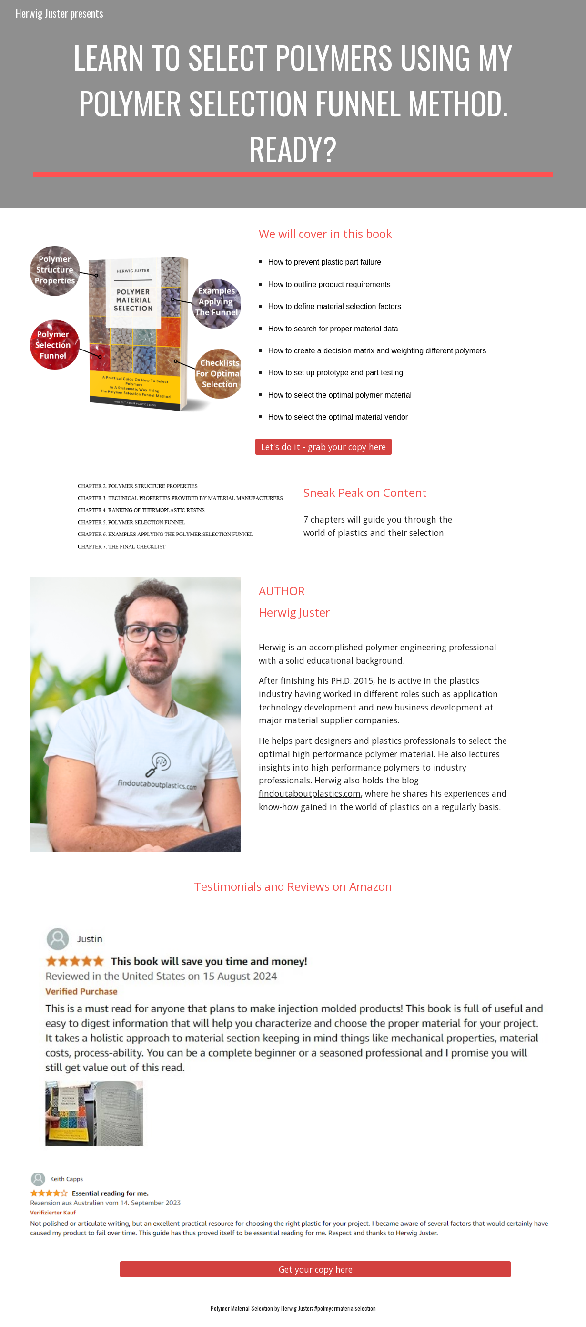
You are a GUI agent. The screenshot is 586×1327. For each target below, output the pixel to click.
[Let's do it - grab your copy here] (323, 446)
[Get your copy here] (315, 1269)
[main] (293, 104)
